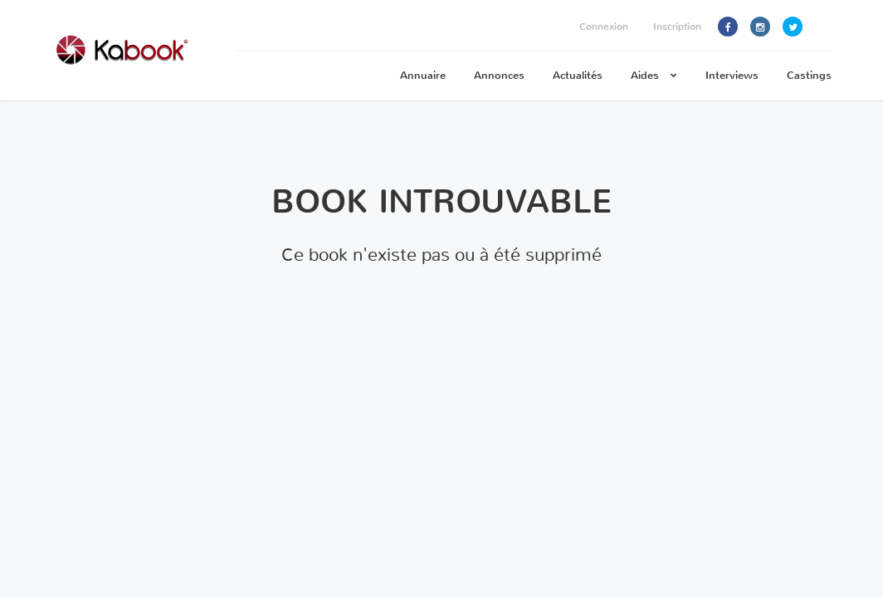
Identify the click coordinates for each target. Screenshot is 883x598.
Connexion (603, 26)
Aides (654, 75)
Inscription (677, 26)
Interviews (732, 75)
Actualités (577, 75)
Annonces (499, 75)
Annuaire (423, 75)
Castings (809, 75)
